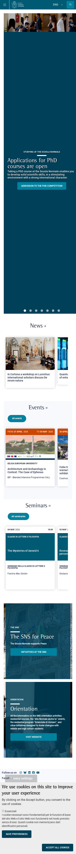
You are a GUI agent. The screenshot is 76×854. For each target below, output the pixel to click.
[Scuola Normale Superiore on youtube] (38, 774)
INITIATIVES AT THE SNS (33, 653)
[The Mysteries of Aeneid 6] (30, 559)
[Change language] (61, 5)
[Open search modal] (70, 5)
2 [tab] (30, 311)
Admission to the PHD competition (41, 186)
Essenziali (10, 811)
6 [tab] (53, 311)
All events (17, 418)
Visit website (34, 738)
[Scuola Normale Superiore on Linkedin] (29, 774)
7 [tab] (59, 311)
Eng (55, 4)
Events (38, 408)
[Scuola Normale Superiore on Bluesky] (25, 774)
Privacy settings (21, 778)
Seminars (38, 507)
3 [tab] (36, 311)
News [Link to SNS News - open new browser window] (38, 326)
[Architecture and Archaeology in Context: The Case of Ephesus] (30, 456)
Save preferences (16, 834)
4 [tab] (42, 311)
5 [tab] (47, 311)
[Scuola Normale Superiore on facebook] (33, 774)
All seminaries (18, 518)
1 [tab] (25, 311)
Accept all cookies (57, 847)
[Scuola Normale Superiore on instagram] (21, 774)
